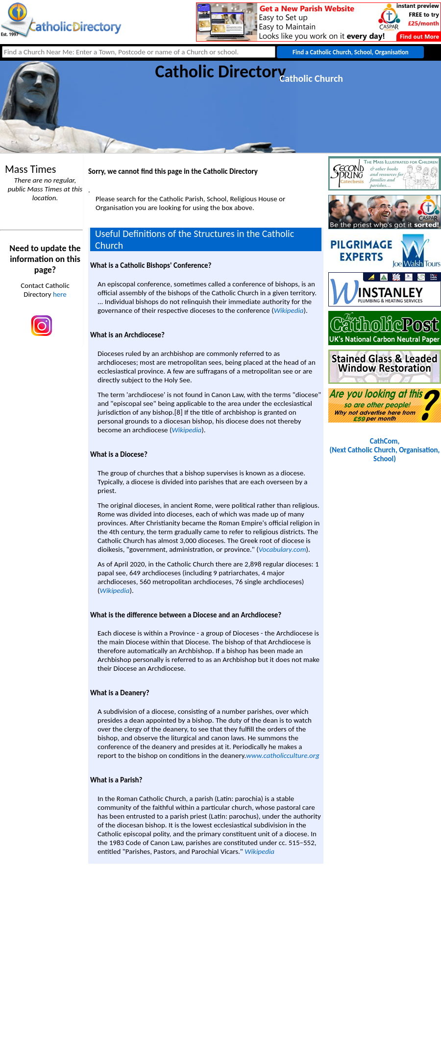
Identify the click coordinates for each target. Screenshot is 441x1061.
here (60, 294)
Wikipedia (289, 310)
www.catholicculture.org (282, 755)
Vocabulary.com (282, 549)
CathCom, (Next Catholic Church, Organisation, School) (385, 450)
